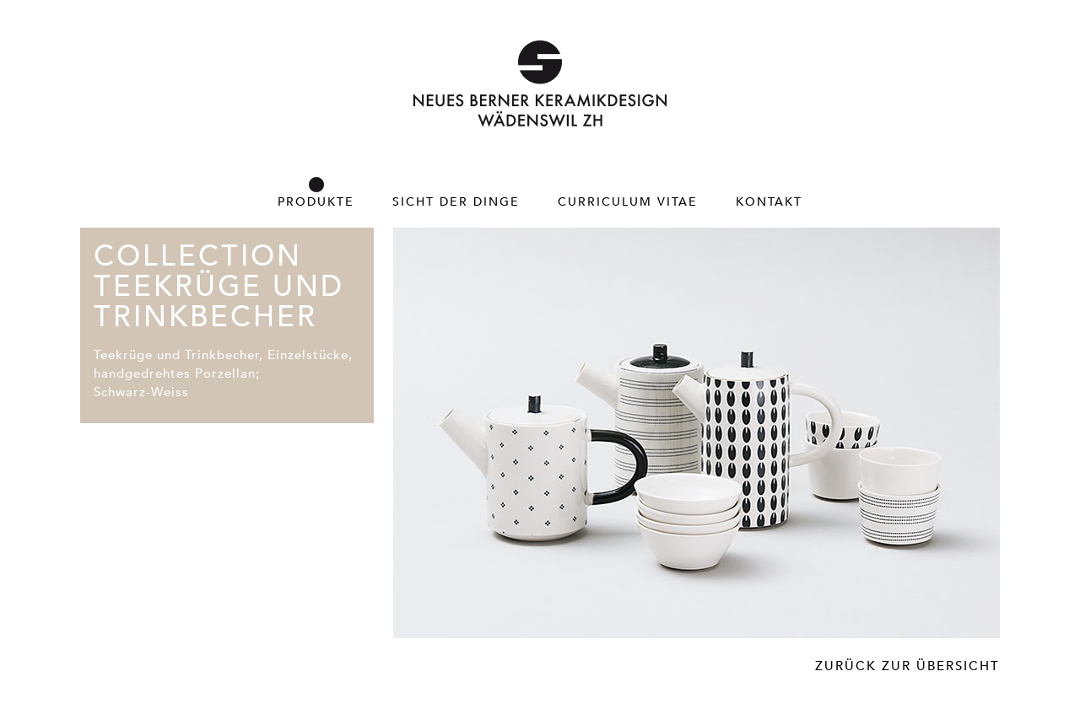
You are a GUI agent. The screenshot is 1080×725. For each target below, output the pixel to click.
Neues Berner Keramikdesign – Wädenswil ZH (540, 83)
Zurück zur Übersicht (907, 666)
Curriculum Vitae (628, 201)
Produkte (316, 201)
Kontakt (769, 201)
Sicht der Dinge (456, 201)
